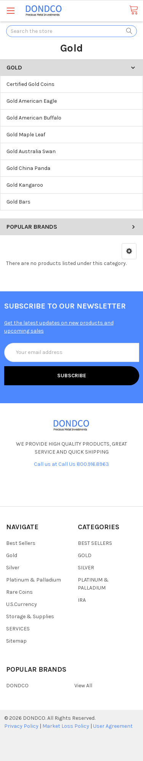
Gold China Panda (28, 168)
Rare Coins (19, 592)
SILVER (86, 567)
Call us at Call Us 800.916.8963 (71, 464)
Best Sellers (20, 543)
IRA (82, 600)
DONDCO (17, 685)
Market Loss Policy (65, 726)
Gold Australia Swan (31, 151)
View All (83, 685)
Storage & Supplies (30, 616)
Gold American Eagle (31, 101)
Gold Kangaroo (24, 185)
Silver (12, 567)
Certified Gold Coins (30, 84)
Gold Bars (18, 202)
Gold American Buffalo (33, 118)
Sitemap (16, 641)
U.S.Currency (21, 604)
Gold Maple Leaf (25, 134)
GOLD (85, 555)
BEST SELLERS (95, 543)
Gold (11, 555)
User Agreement (113, 726)
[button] (129, 251)
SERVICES (18, 628)
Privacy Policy (21, 726)
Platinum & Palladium (33, 580)
